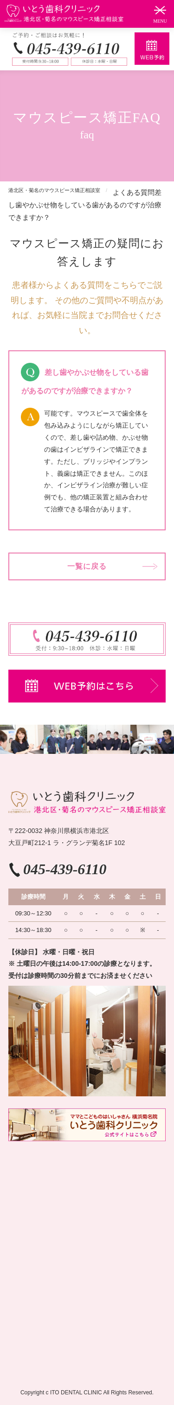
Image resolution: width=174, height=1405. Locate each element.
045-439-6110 (65, 869)
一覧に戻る (87, 566)
